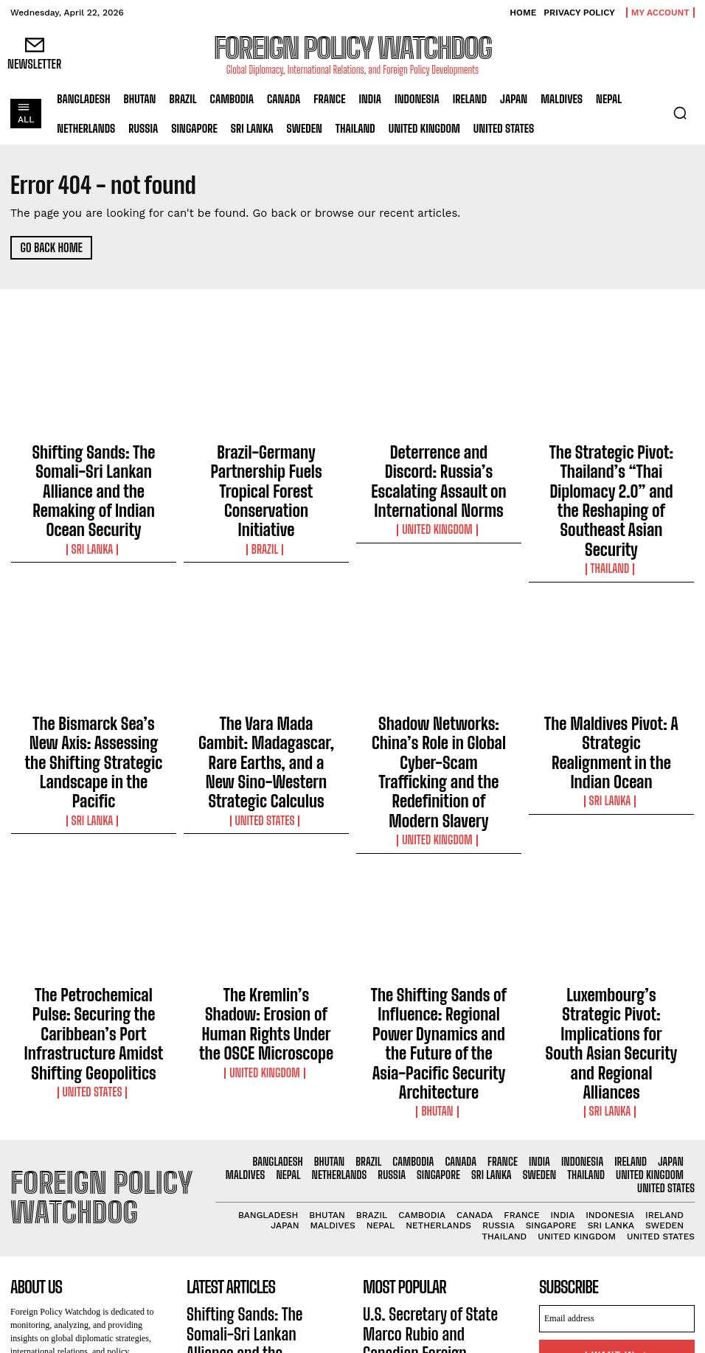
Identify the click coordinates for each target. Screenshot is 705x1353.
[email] (617, 1121)
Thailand (611, 504)
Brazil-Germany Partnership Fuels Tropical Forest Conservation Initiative (266, 462)
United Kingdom (438, 491)
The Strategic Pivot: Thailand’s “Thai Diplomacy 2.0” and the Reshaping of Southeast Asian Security (611, 468)
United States (267, 711)
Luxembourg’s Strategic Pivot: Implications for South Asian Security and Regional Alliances (610, 875)
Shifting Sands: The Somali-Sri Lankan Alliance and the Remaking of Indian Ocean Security (93, 468)
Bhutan (439, 917)
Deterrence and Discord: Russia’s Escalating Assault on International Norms (439, 462)
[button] (680, 113)
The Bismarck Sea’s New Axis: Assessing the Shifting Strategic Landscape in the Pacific (93, 669)
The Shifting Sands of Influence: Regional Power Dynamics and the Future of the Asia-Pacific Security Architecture (438, 881)
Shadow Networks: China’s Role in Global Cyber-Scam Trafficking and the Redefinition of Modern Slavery (439, 675)
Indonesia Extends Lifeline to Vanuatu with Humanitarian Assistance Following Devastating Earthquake (436, 1214)
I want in (616, 1155)
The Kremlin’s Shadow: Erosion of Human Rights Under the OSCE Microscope (266, 875)
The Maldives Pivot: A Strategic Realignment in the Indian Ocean (611, 662)
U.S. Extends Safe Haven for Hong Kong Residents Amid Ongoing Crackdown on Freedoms (434, 1271)
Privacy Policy (658, 1185)
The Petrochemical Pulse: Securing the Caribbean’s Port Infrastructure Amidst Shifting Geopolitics (94, 881)
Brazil (266, 491)
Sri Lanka (94, 504)
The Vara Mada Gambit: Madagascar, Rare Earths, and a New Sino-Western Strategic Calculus (267, 675)
